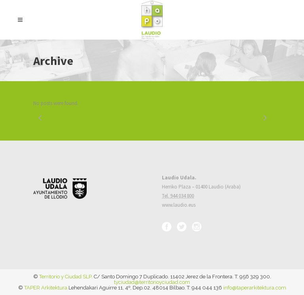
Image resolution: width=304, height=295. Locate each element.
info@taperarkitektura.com (254, 288)
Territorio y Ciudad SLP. (66, 277)
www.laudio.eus (179, 205)
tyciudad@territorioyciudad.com (152, 282)
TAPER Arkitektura (45, 288)
